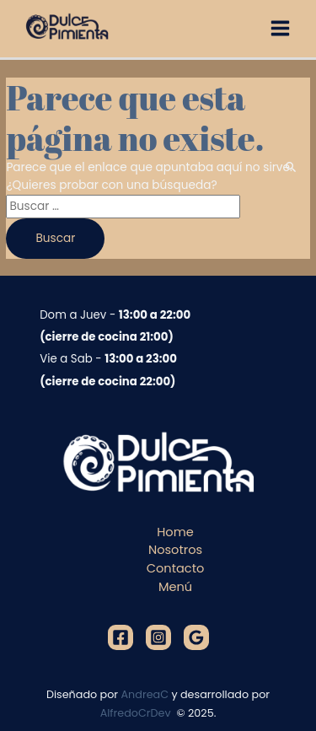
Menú (175, 586)
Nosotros (175, 549)
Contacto (176, 568)
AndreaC (145, 694)
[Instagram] (158, 637)
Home (175, 532)
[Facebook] (120, 637)
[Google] (196, 637)
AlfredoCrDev (137, 713)
